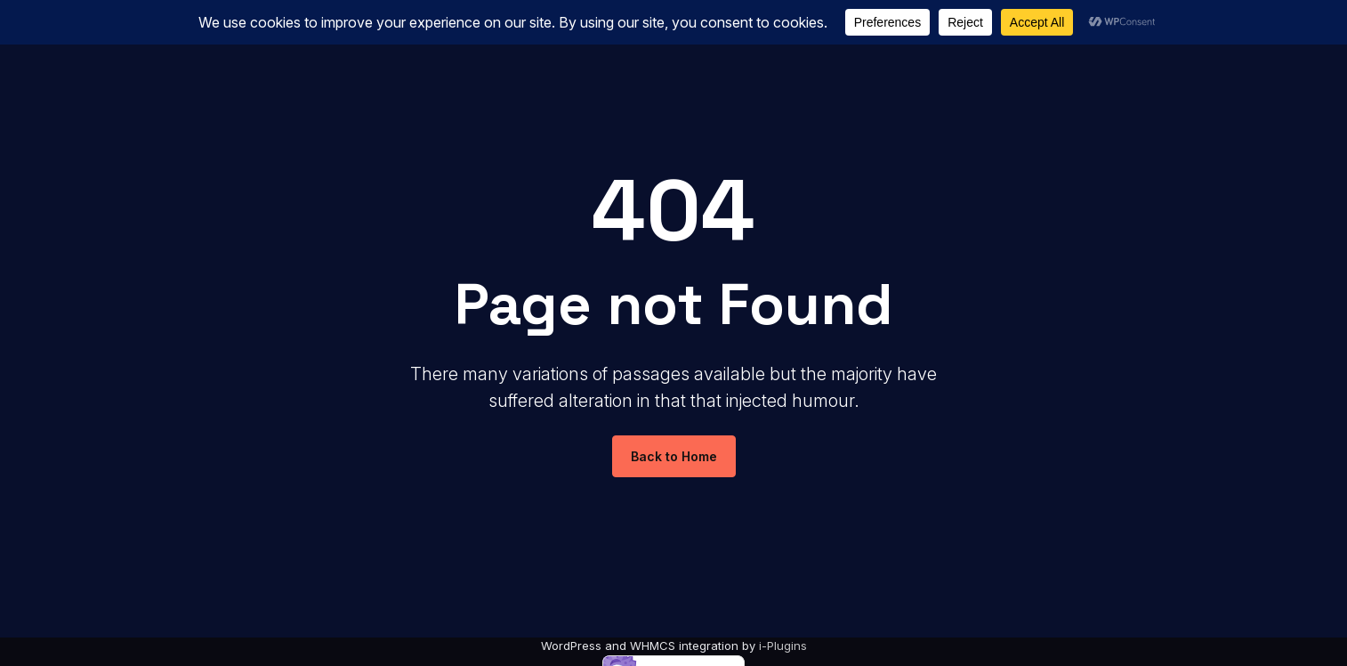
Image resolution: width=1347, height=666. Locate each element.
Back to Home (674, 456)
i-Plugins (783, 645)
